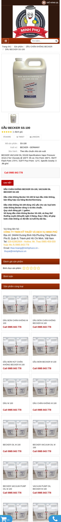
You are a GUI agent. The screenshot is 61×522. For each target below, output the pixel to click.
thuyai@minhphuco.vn (15, 251)
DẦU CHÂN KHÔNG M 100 (45, 403)
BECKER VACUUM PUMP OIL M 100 (14, 487)
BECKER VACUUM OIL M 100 (44, 446)
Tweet (20, 137)
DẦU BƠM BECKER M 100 (44, 362)
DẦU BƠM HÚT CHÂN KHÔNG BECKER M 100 (14, 363)
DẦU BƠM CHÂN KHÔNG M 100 (15, 321)
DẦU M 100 (8, 403)
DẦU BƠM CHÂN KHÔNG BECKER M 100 (44, 321)
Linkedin (35, 137)
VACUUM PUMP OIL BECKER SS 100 (42, 503)
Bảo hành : (13, 151)
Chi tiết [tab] (7, 183)
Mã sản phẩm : (11, 143)
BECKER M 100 (10, 502)
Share (7, 137)
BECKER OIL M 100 (11, 445)
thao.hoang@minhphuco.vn (24, 248)
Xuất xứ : (14, 147)
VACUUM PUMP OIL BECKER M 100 (42, 487)
